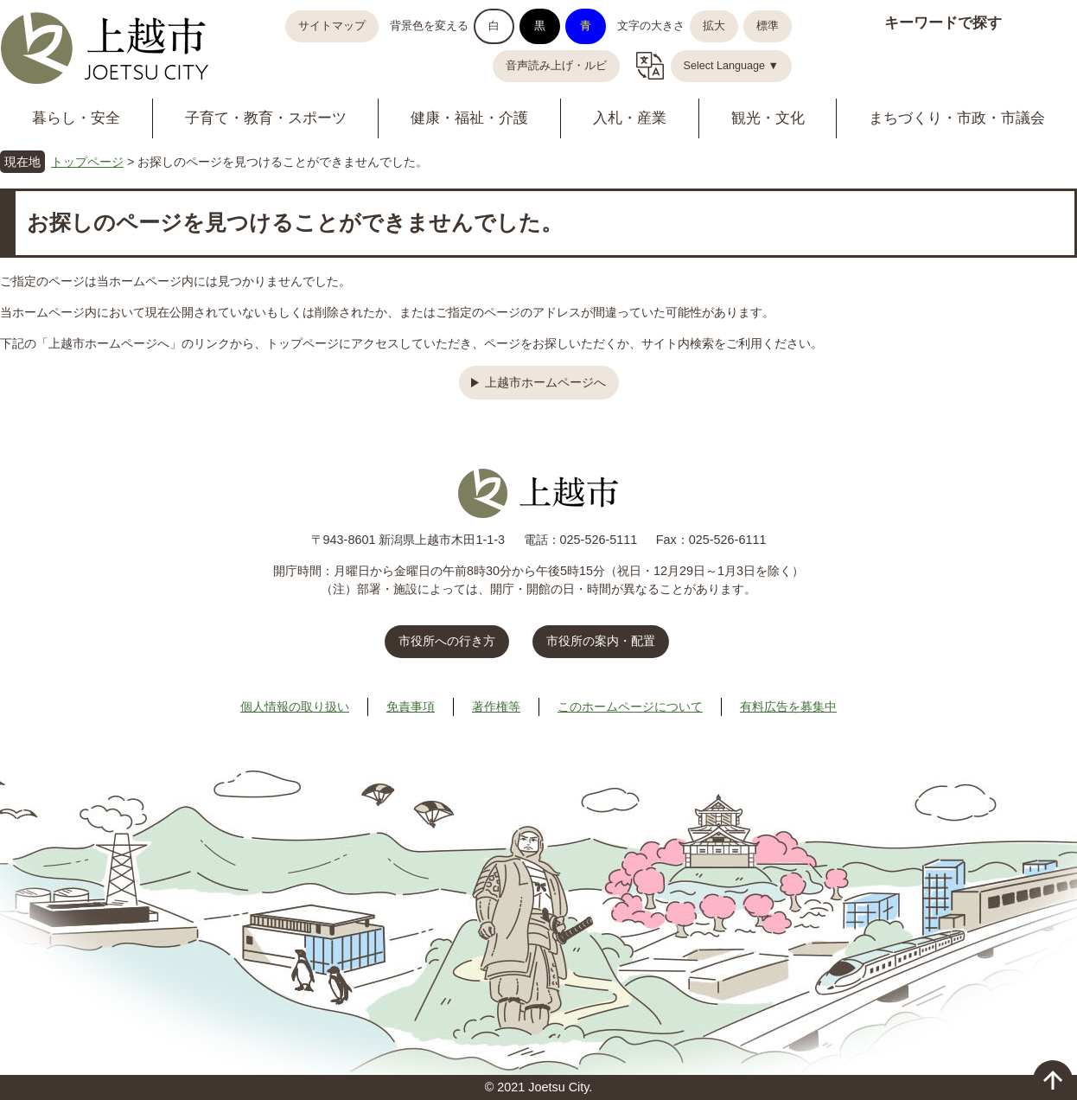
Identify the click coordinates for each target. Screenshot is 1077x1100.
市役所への (446, 641)
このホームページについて (630, 706)
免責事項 (410, 706)
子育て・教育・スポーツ (266, 118)
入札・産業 (629, 118)
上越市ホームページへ (545, 382)
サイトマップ (332, 26)
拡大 (714, 26)
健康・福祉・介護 (469, 118)
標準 (767, 26)
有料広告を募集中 (788, 706)
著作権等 (496, 706)
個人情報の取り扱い (294, 706)
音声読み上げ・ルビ (556, 66)
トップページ (87, 162)
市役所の (600, 641)
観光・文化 (768, 118)
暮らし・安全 (76, 118)
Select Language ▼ (732, 66)
